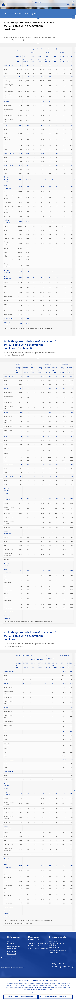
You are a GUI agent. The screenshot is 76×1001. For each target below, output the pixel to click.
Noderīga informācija (13, 946)
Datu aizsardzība (54, 941)
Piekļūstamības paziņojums (57, 950)
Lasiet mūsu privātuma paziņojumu (25, 992)
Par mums (10, 941)
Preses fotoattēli (12, 949)
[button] (73, 2)
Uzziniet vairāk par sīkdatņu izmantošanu (50, 992)
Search (68, 5)
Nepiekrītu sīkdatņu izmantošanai (55, 996)
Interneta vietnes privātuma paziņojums (57, 944)
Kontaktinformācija (13, 951)
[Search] (37, 5)
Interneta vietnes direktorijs (9, 957)
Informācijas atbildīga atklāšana (38, 948)
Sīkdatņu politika (54, 947)
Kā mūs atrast (11, 954)
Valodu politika (53, 953)
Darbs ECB (10, 943)
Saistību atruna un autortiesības (38, 943)
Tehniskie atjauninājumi (35, 946)
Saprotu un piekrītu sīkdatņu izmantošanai (20, 996)
